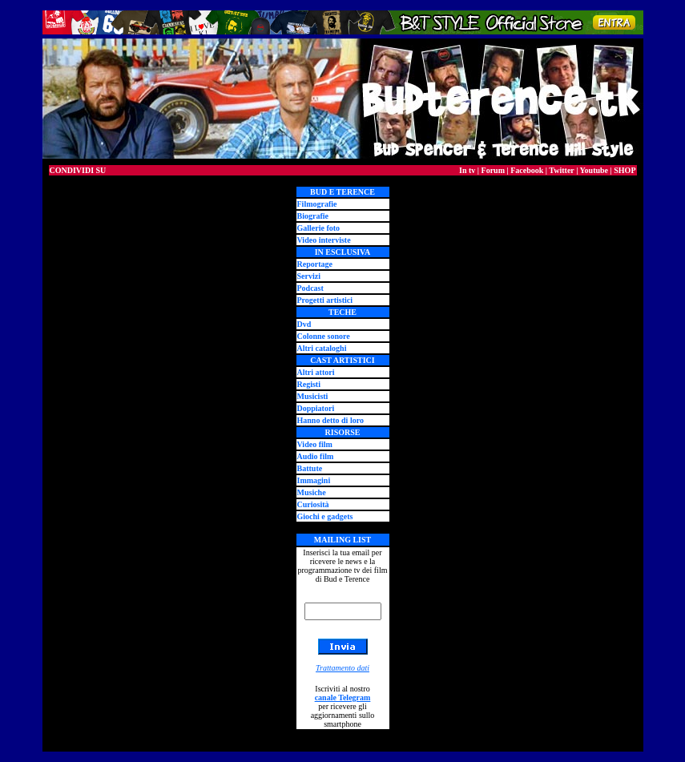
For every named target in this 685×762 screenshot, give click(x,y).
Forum (493, 170)
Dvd (304, 324)
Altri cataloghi (322, 348)
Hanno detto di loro (330, 420)
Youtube (593, 170)
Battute (310, 468)
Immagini (314, 480)
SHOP (624, 170)
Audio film (315, 456)
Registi (308, 384)
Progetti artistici (325, 300)
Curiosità (313, 504)
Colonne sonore (323, 336)
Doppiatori (316, 408)
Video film (314, 444)
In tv (467, 170)
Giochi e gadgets (325, 516)
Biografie (312, 216)
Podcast (310, 288)
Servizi (308, 276)
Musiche (311, 492)
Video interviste (324, 240)
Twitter (561, 170)
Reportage (314, 264)
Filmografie (317, 204)
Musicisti (312, 396)
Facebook (526, 170)
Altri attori (316, 372)
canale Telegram (343, 697)
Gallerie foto (318, 228)
